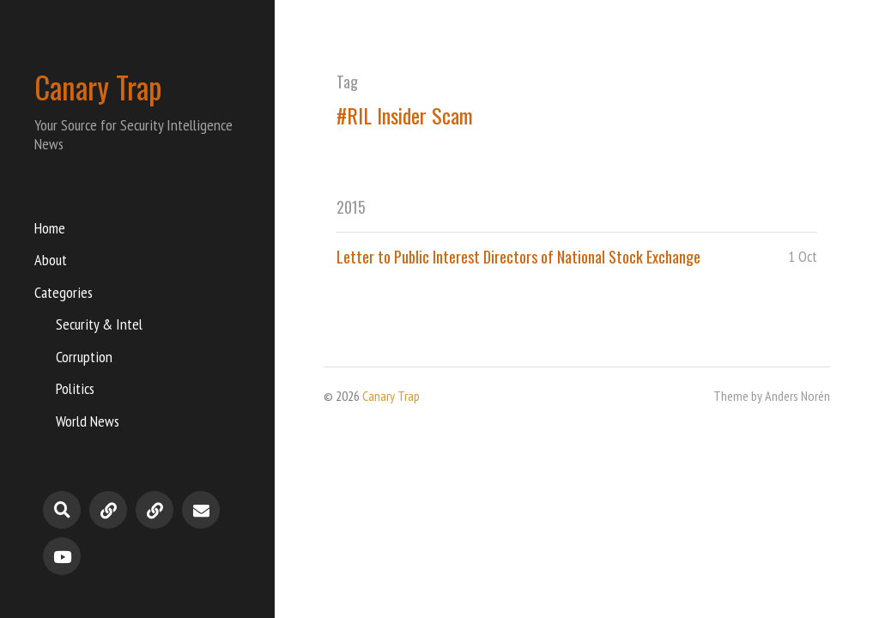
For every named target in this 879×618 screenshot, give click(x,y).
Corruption (84, 357)
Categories (63, 292)
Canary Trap (98, 86)
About (50, 260)
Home (49, 228)
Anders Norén (797, 395)
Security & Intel (99, 324)
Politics (75, 388)
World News (87, 421)
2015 (351, 207)
